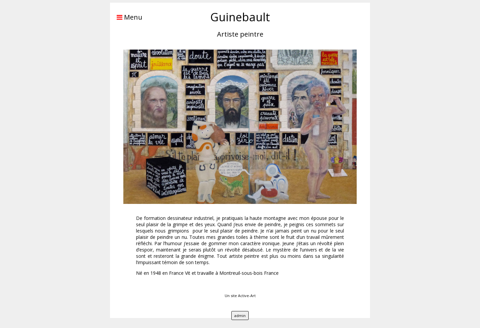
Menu (126, 17)
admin (240, 315)
